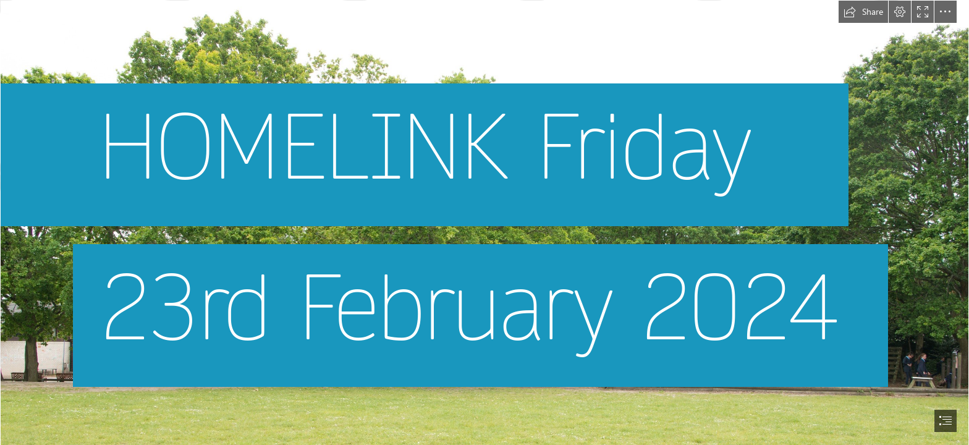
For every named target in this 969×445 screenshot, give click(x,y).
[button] (863, 12)
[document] (484, 222)
